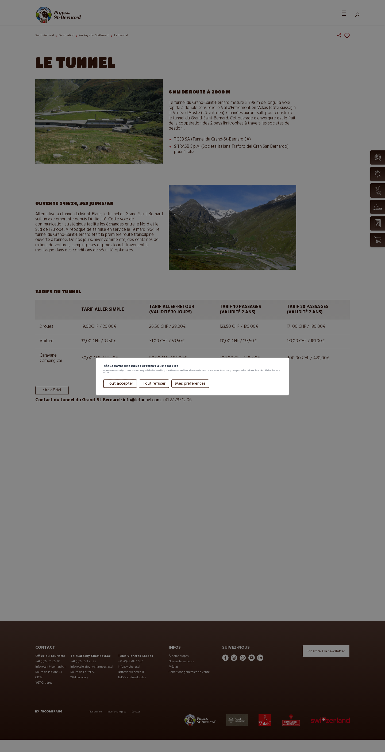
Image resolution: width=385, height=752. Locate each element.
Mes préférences (172, 388)
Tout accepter (102, 388)
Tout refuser (136, 388)
